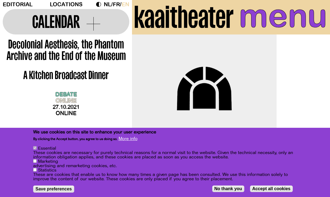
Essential (47, 148)
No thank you (228, 188)
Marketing (48, 161)
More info (128, 139)
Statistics (47, 170)
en (125, 4)
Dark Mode (100, 4)
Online (66, 113)
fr (116, 4)
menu (283, 16)
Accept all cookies (271, 188)
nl (107, 4)
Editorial (18, 4)
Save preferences (54, 189)
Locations (66, 4)
